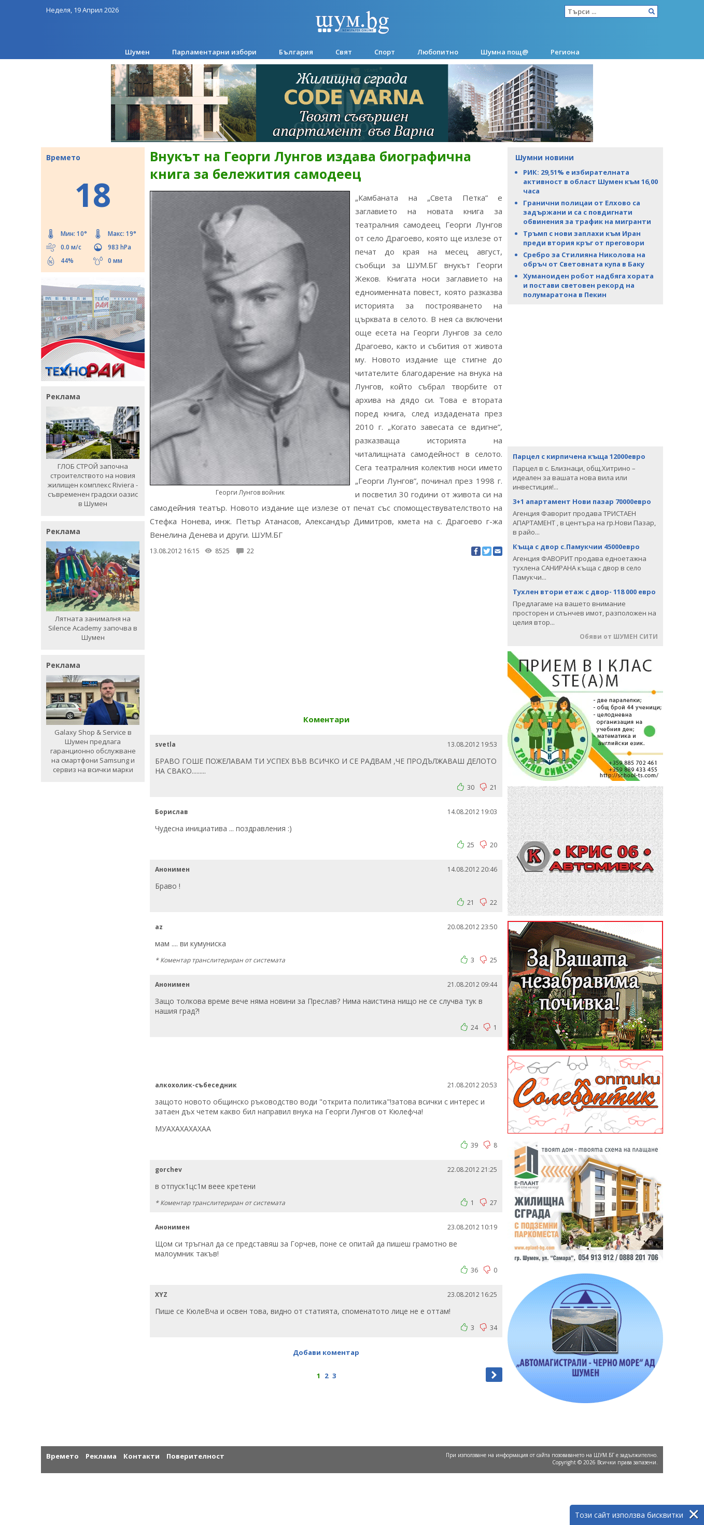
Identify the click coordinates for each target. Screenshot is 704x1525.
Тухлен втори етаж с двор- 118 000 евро (584, 591)
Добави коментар (326, 1352)
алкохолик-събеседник (196, 1085)
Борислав (171, 811)
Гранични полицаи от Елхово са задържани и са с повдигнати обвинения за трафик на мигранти (587, 212)
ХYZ (161, 1294)
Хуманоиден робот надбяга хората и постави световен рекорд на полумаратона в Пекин (588, 285)
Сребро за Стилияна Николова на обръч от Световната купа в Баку (584, 259)
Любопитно (437, 52)
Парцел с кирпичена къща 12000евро (579, 456)
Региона (565, 52)
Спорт (384, 52)
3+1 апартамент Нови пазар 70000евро (582, 501)
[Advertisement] (585, 374)
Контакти (141, 1456)
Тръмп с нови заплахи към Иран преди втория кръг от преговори (583, 238)
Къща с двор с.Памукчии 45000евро (576, 546)
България (296, 52)
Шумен (137, 52)
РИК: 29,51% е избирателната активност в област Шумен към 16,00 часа (590, 181)
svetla (165, 744)
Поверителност (195, 1456)
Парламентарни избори (214, 52)
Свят (343, 52)
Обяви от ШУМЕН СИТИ (619, 636)
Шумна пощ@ (504, 52)
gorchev (168, 1169)
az (159, 926)
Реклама (101, 1456)
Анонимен (172, 869)
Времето (62, 1456)
